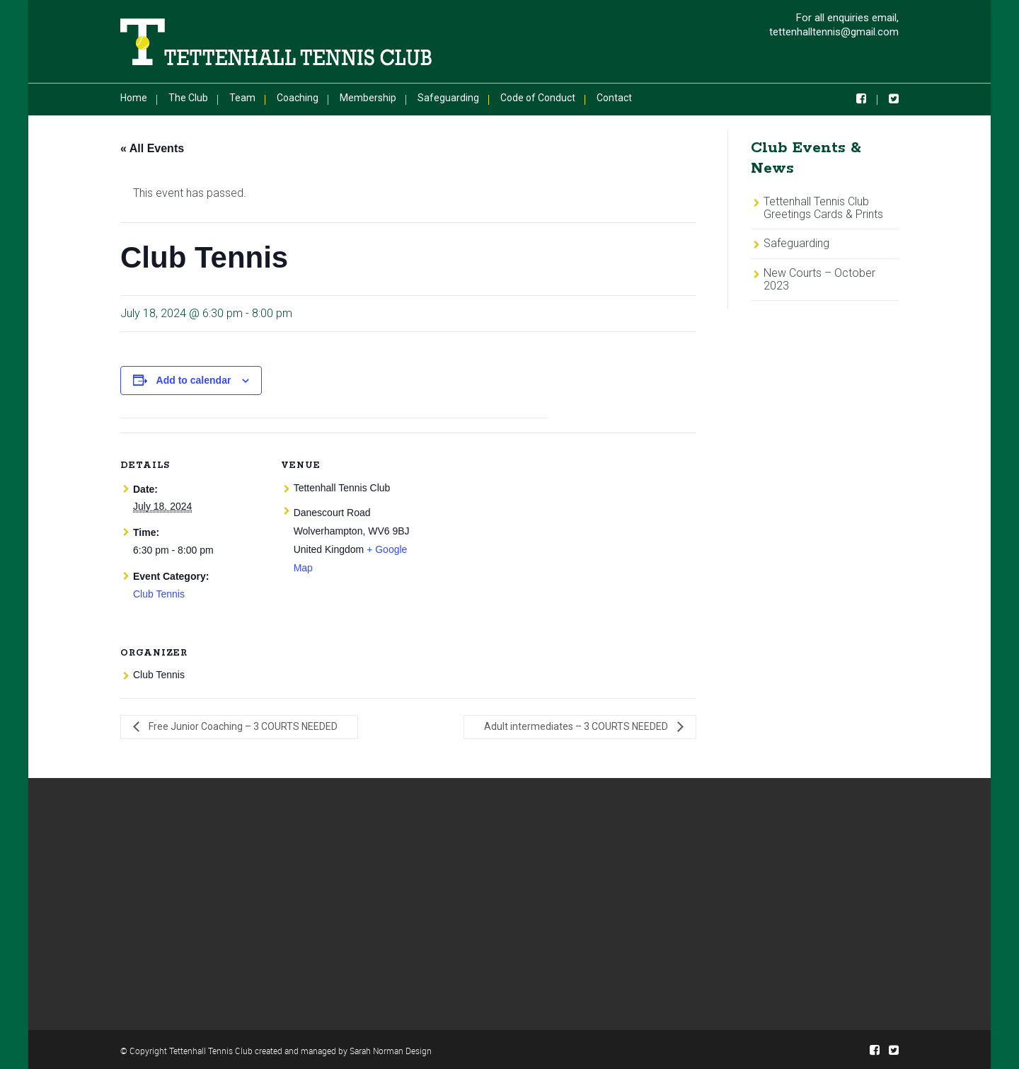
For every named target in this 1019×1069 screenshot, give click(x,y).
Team (242, 97)
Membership (368, 97)
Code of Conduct (537, 97)
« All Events (152, 148)
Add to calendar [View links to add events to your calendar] (193, 380)
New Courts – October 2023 (819, 279)
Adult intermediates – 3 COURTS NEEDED (577, 726)
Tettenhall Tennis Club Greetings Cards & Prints (823, 208)
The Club (188, 97)
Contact (614, 97)
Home (133, 97)
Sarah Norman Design (391, 1050)
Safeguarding (448, 97)
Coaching (297, 97)
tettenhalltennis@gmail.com (834, 31)
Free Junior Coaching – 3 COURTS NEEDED (242, 726)
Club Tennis (159, 594)
